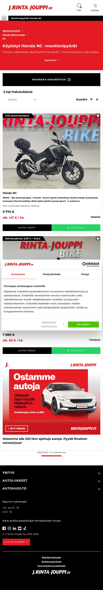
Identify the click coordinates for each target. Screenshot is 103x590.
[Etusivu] (28, 8)
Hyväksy (83, 324)
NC (4, 38)
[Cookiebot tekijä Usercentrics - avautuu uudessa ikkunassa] (84, 264)
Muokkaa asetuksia (52, 324)
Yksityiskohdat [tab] (51, 274)
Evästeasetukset (52, 561)
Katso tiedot (27, 227)
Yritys (8, 473)
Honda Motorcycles (15, 34)
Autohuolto (14, 488)
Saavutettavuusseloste (51, 565)
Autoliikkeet (14, 480)
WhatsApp (76, 227)
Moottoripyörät (13, 30)
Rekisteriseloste (51, 557)
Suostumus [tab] (18, 274)
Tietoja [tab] (85, 274)
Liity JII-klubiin (16, 542)
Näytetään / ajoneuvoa (51, 452)
